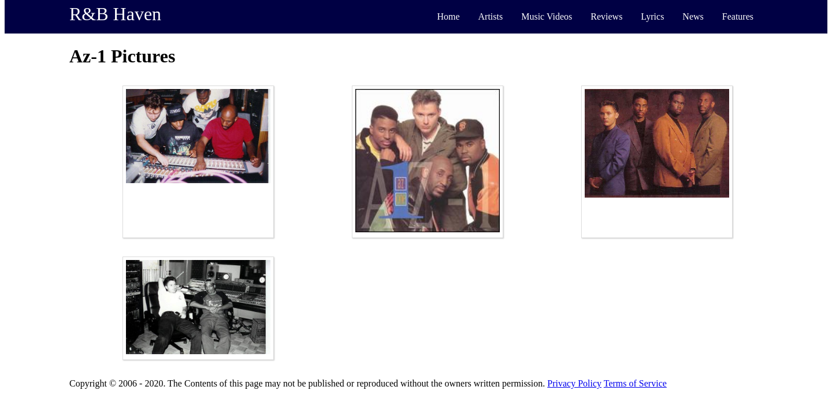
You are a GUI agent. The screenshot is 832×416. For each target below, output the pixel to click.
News (692, 16)
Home (448, 16)
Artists (490, 16)
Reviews (606, 16)
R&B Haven (115, 13)
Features (737, 16)
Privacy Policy (574, 383)
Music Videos (546, 16)
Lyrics (652, 16)
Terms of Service (635, 383)
